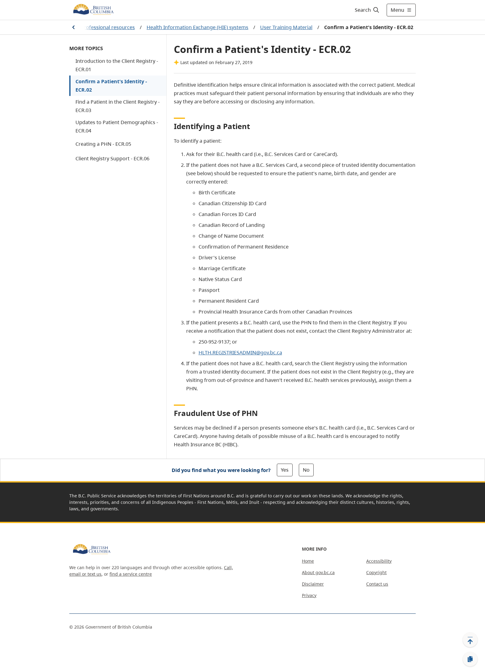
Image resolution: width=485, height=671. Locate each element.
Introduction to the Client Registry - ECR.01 (116, 65)
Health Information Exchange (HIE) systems (197, 27)
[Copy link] (470, 659)
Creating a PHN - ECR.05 (103, 144)
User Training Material (286, 27)
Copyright (376, 572)
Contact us (377, 584)
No (306, 469)
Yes (285, 469)
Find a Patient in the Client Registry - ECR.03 (117, 106)
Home (308, 561)
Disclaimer (313, 584)
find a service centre (130, 574)
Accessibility (379, 561)
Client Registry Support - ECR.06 (112, 158)
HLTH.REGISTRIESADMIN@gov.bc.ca (240, 352)
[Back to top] (470, 639)
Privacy (309, 595)
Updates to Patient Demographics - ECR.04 (116, 126)
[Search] (367, 10)
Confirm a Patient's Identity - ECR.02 (111, 85)
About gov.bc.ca (318, 572)
